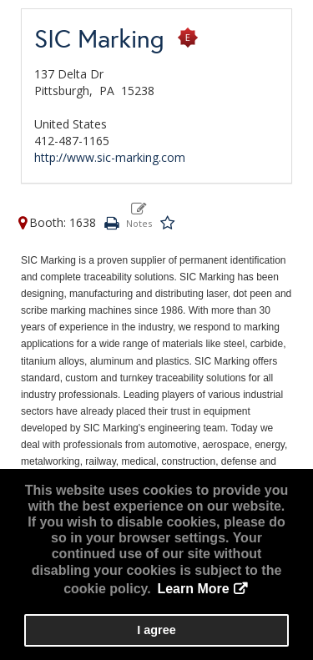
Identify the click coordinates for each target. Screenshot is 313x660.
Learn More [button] (193, 589)
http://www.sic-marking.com (109, 157)
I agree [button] (156, 630)
